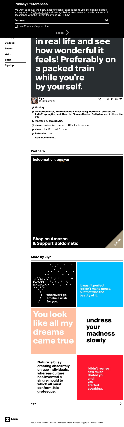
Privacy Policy (45, 15)
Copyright (85, 423)
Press (69, 423)
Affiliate (53, 423)
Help (39, 423)
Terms (100, 423)
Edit (107, 20)
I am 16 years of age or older (34, 26)
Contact (76, 423)
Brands (45, 423)
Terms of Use (40, 12)
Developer (62, 423)
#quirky (39, 107)
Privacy (93, 423)
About (33, 423)
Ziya (41, 98)
